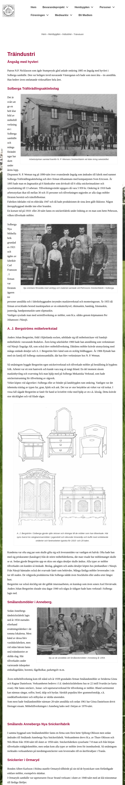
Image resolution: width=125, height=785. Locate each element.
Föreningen (40, 14)
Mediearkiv (64, 14)
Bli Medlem (85, 15)
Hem (33, 7)
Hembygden (85, 7)
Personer (108, 7)
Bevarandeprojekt (56, 7)
